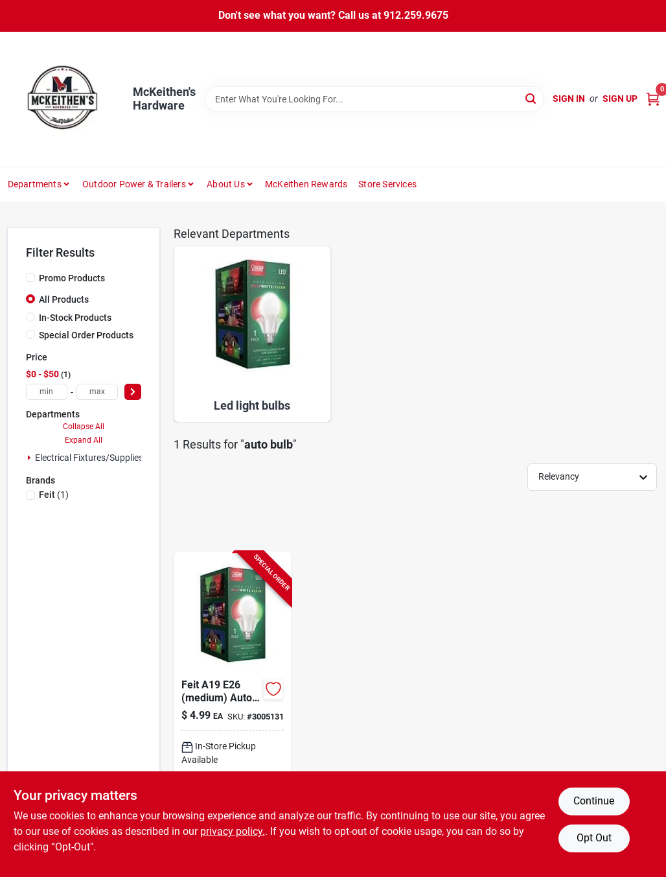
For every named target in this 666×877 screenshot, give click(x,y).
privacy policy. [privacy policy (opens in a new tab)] (232, 831)
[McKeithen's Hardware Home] (65, 99)
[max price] (97, 392)
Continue (593, 801)
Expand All (83, 440)
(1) (54, 494)
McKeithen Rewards (306, 184)
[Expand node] (29, 457)
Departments (35, 184)
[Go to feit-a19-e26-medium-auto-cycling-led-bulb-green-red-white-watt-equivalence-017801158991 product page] (233, 712)
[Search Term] (374, 99)
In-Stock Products (75, 317)
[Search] (531, 98)
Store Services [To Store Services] (387, 184)
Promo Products (72, 278)
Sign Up (620, 98)
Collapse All (83, 426)
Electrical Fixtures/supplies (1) (96, 457)
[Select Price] (132, 392)
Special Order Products (86, 335)
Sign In (569, 98)
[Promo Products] (30, 277)
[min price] (46, 392)
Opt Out (594, 838)
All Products (64, 299)
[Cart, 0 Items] (653, 99)
